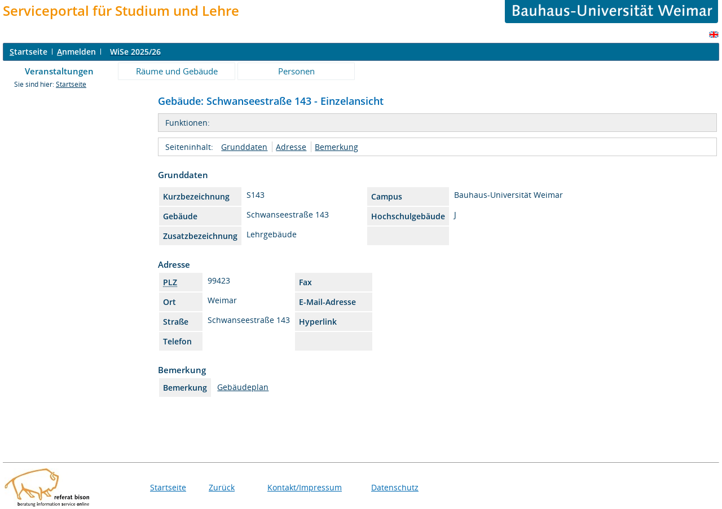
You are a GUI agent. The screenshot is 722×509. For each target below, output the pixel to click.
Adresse (291, 146)
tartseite (28, 51)
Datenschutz (395, 487)
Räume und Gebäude (177, 71)
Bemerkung (336, 146)
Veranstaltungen (59, 71)
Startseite (71, 84)
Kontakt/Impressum (304, 487)
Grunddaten (244, 146)
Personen (296, 71)
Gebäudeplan (242, 387)
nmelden (76, 51)
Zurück (222, 487)
